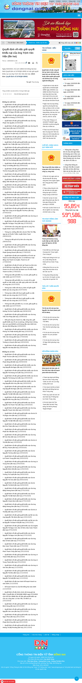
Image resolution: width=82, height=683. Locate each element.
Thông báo (67, 143)
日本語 (58, 1)
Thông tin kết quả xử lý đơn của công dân (18, 239)
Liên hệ (46, 635)
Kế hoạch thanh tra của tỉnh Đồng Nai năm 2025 (20, 587)
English (51, 1)
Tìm (78, 48)
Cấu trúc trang (37, 635)
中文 (78, 1)
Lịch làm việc (68, 75)
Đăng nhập (55, 635)
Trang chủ (26, 635)
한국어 (64, 1)
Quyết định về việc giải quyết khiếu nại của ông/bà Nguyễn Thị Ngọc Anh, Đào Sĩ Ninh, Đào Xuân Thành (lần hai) (20, 528)
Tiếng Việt (72, 1)
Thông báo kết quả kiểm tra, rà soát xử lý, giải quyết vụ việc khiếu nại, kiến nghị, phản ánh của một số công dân (20, 282)
